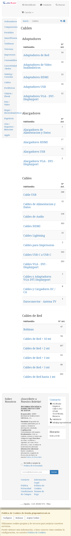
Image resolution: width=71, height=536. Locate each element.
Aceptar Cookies (33, 518)
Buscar (60, 5)
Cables (7, 82)
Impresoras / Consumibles (10, 57)
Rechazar (19, 518)
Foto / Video (7, 103)
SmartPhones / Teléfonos (10, 41)
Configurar (7, 518)
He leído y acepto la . (33, 464)
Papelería (9, 118)
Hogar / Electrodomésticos (10, 111)
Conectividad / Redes (10, 67)
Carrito (27, 12)
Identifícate (29, 5)
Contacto (45, 5)
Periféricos (9, 88)
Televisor (8, 49)
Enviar (54, 472)
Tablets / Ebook (8, 94)
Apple (7, 135)
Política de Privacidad (33, 457)
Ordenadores (10, 21)
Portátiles (9, 32)
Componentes (10, 27)
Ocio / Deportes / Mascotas (9, 127)
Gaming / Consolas (8, 75)
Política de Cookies (37, 532)
